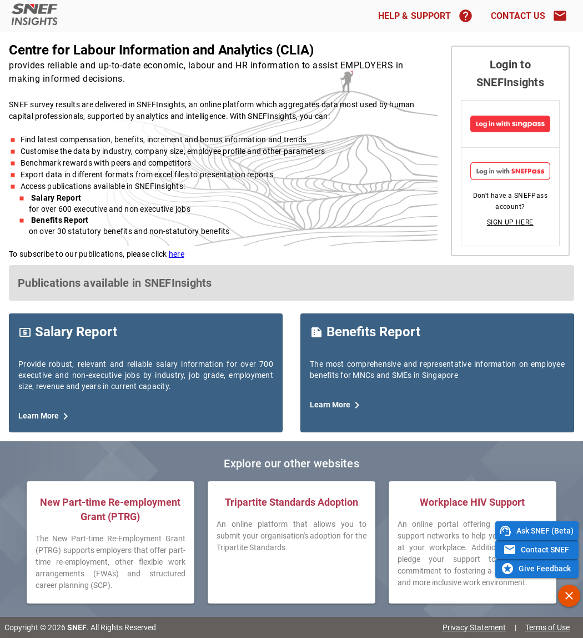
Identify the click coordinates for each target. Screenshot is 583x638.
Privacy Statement (474, 627)
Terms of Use (547, 627)
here (176, 254)
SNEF (77, 627)
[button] (510, 222)
